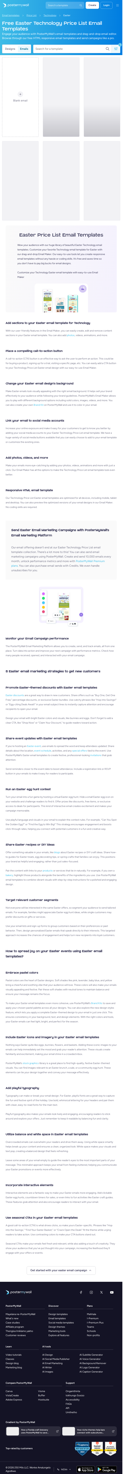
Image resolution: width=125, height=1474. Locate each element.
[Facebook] (80, 1292)
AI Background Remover (93, 1363)
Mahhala (91, 1314)
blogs (57, 852)
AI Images (47, 1371)
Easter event (34, 746)
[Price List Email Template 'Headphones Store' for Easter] (102, 97)
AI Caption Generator (91, 1371)
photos (71, 335)
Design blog (12, 1363)
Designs (10, 48)
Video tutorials (14, 1354)
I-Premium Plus (95, 1322)
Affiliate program (15, 1326)
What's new (12, 1318)
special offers (79, 750)
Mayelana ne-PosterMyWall (20, 1314)
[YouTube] (111, 1292)
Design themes (56, 1326)
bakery (9, 875)
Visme (41, 1391)
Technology (50, 15)
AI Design (47, 1354)
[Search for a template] (70, 49)
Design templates (58, 1314)
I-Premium (92, 1318)
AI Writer (47, 1367)
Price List (32, 15)
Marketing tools (56, 1331)
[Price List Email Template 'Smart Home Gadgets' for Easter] (61, 181)
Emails (24, 48)
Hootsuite (43, 1399)
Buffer (41, 1395)
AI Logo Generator (90, 1367)
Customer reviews (16, 1335)
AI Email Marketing (52, 1363)
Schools (91, 1331)
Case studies (13, 1322)
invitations (95, 755)
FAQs (69, 1403)
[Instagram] (91, 1292)
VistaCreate (12, 1395)
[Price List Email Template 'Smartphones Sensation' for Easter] (102, 181)
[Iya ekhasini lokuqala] (14, 5)
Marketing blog (14, 1367)
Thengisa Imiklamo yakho (19, 1331)
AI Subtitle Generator (91, 1354)
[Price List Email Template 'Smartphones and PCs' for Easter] (61, 97)
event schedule (42, 750)
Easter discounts (15, 695)
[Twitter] (101, 1292)
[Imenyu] (117, 5)
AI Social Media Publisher (56, 1359)
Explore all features (58, 1335)
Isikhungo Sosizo (75, 1395)
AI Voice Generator (90, 1359)
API (67, 1408)
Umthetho (71, 1412)
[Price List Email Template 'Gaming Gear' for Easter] (20, 181)
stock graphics (31, 1063)
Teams (90, 1326)
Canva (9, 1391)
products (48, 870)
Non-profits (93, 1335)
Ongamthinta (73, 1391)
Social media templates (61, 1322)
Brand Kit (39, 404)
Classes (10, 1359)
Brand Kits (96, 1003)
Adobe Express (14, 1399)
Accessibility (73, 1399)
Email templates (10, 15)
